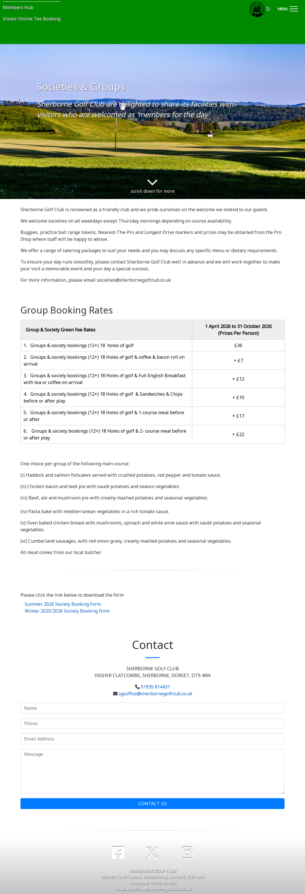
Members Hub (18, 7)
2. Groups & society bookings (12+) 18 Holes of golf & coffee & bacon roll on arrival (104, 360)
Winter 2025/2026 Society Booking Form (67, 611)
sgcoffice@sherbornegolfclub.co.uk (155, 693)
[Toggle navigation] (287, 8)
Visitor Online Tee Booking (31, 19)
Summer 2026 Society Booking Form (63, 604)
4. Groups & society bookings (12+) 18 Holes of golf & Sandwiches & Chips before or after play (103, 397)
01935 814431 (155, 687)
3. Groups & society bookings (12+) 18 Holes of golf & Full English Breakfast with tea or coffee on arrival (105, 378)
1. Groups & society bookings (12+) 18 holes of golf (79, 345)
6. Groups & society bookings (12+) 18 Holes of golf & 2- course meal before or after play (105, 434)
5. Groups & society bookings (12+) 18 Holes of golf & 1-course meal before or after (104, 415)
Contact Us (152, 803)
